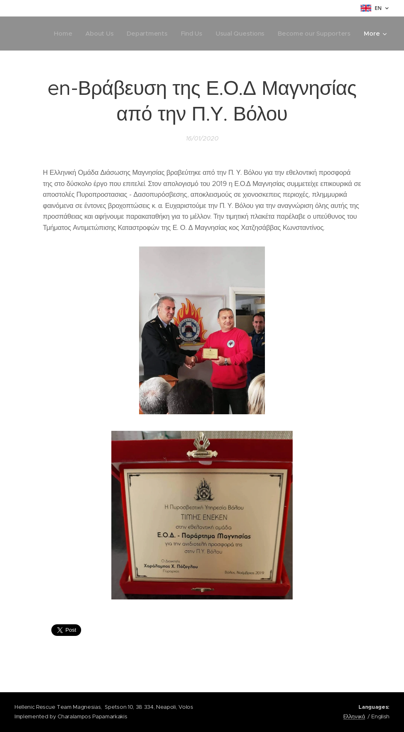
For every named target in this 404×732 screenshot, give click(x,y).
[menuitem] (58, 33)
